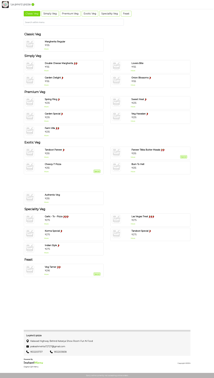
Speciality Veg (109, 13)
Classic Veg (32, 13)
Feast (126, 13)
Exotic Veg (90, 13)
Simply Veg (50, 13)
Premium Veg (70, 13)
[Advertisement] (108, 183)
